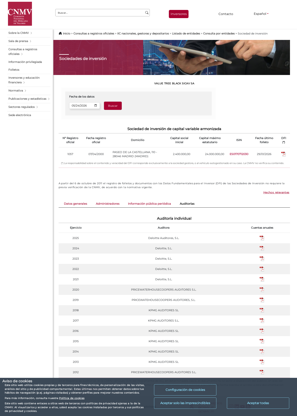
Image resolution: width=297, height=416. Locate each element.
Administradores (107, 203)
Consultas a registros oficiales (93, 33)
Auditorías (187, 203)
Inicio (66, 33)
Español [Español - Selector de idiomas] (260, 14)
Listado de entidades (186, 33)
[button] (28, 33)
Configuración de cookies (185, 390)
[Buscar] (147, 12)
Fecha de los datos (81, 96)
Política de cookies (71, 398)
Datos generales (75, 203)
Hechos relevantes (276, 192)
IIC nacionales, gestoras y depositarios (143, 33)
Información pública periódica (149, 203)
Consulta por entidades (219, 33)
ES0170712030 (239, 154)
